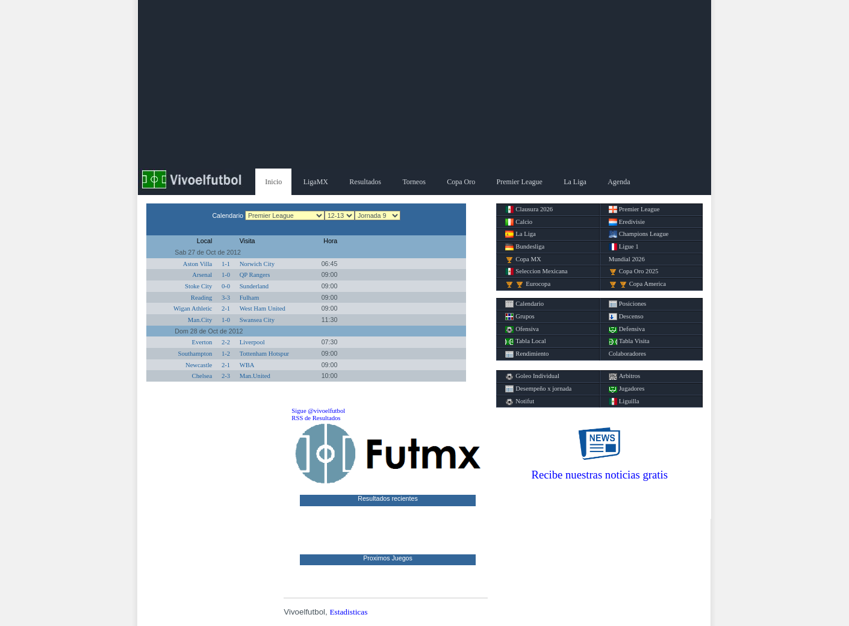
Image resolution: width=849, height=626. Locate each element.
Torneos (413, 182)
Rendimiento (527, 354)
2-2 (226, 342)
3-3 (226, 297)
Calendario (524, 304)
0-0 (226, 286)
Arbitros (625, 376)
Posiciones (628, 304)
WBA (247, 365)
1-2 (226, 353)
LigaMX (315, 182)
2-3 (226, 376)
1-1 (226, 264)
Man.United (255, 376)
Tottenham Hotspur (264, 353)
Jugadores (627, 388)
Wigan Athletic (192, 308)
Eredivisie (627, 222)
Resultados (365, 182)
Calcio (518, 222)
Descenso (626, 316)
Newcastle (198, 365)
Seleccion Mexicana (536, 271)
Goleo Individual (532, 376)
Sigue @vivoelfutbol (318, 411)
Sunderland (254, 286)
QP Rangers (255, 274)
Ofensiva (521, 329)
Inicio (273, 182)
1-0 (226, 274)
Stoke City (198, 286)
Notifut (519, 401)
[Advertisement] (424, 84)
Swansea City (257, 320)
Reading (202, 297)
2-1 (226, 308)
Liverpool (252, 342)
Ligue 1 (624, 246)
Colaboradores (627, 353)
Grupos (519, 316)
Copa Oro (461, 182)
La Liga (575, 182)
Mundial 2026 (627, 259)
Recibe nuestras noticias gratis (600, 474)
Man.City (200, 320)
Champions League (639, 234)
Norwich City (257, 264)
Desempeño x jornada (538, 388)
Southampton (195, 353)
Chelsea (202, 376)
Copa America (637, 284)
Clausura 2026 (529, 209)
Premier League (520, 182)
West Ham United (262, 308)
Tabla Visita (629, 341)
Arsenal (202, 274)
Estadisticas (348, 611)
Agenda (619, 182)
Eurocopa (527, 284)
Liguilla (624, 401)
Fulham (250, 297)
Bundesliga (524, 246)
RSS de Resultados (315, 418)
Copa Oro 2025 (634, 271)
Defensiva (627, 329)
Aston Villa (198, 264)
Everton (202, 342)
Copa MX (523, 259)
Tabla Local (525, 341)
